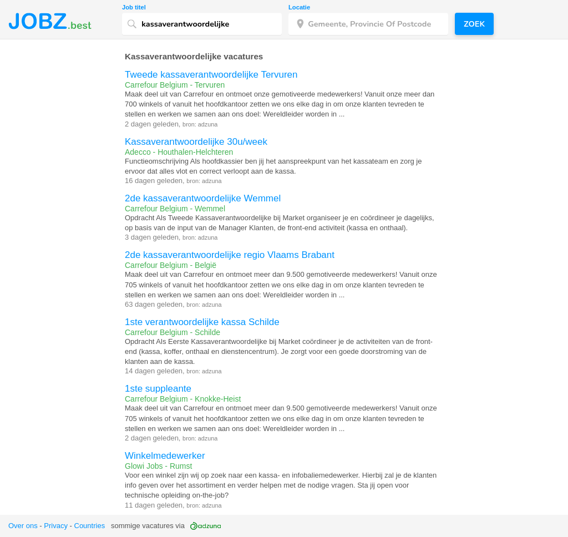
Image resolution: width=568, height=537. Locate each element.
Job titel (134, 7)
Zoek (474, 23)
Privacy (56, 525)
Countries (89, 525)
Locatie (299, 7)
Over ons (23, 525)
